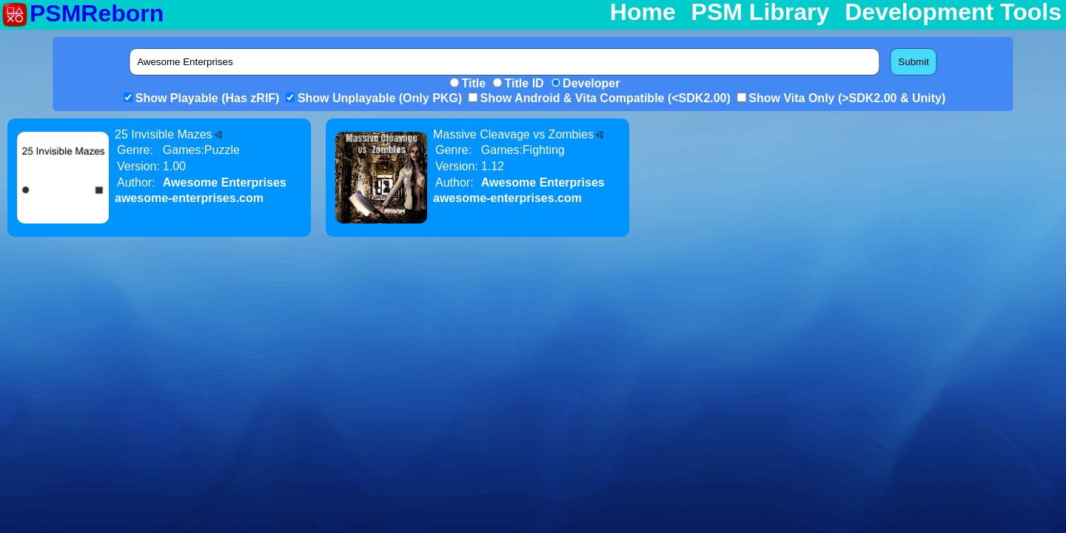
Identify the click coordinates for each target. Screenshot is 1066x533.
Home (643, 12)
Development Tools (953, 12)
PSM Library (760, 12)
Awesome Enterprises (224, 182)
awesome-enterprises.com (189, 198)
